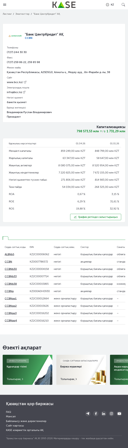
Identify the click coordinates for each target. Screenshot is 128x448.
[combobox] (110, 4)
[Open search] (123, 4)
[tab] (5, 238)
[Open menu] (4, 4)
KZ (110, 5)
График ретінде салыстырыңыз (96, 217)
